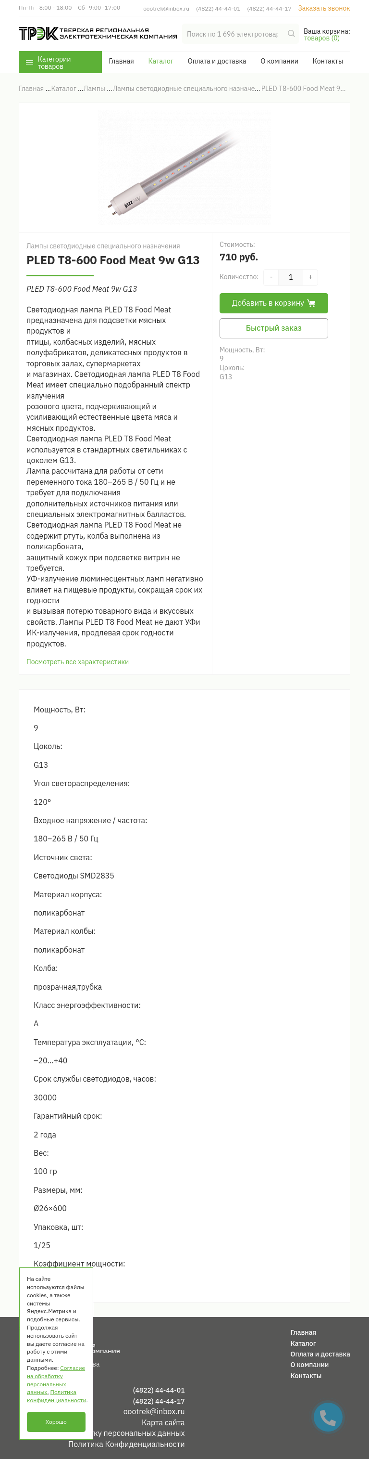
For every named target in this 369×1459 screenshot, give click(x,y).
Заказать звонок (324, 8)
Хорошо (56, 1421)
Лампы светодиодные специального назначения (103, 246)
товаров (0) (322, 38)
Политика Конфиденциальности (126, 1444)
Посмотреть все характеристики (77, 662)
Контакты (328, 61)
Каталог (160, 61)
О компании (279, 61)
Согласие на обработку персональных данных (102, 1433)
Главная (121, 61)
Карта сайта (163, 1422)
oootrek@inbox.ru (166, 8)
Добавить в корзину (274, 303)
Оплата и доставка (217, 61)
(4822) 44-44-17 (269, 8)
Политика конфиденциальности (56, 1396)
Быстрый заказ (274, 328)
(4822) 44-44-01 (218, 8)
